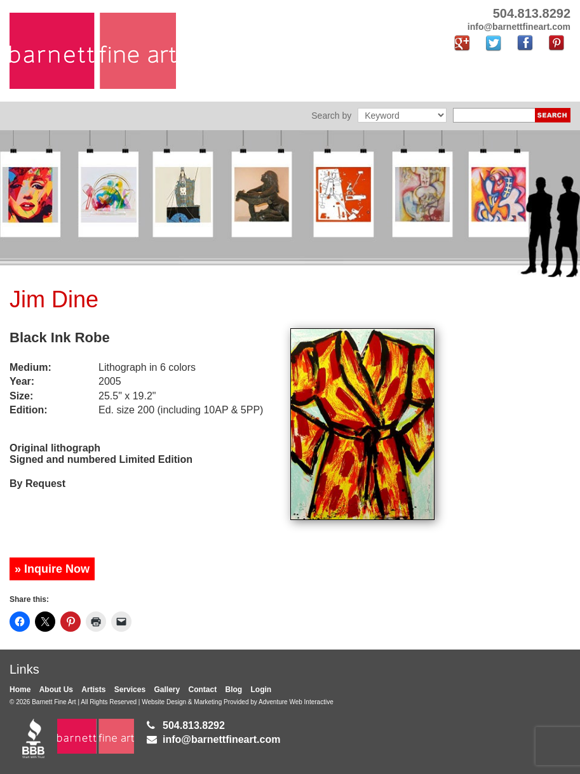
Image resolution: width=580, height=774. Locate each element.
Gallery (167, 689)
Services (129, 689)
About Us (56, 689)
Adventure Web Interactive (296, 701)
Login (261, 689)
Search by (331, 115)
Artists (93, 689)
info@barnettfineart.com (221, 739)
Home (20, 689)
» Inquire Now (52, 569)
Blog (234, 689)
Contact (203, 689)
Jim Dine (54, 299)
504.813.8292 (194, 725)
